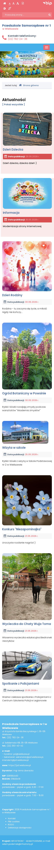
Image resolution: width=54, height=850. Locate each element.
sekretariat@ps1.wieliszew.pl (29, 757)
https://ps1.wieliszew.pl (19, 765)
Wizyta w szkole (25, 435)
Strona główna (29, 85)
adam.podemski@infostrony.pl (17, 844)
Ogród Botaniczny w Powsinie (27, 359)
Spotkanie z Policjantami (27, 668)
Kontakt (12, 818)
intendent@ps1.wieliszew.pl (15, 760)
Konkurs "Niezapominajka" (27, 503)
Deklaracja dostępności (19, 827)
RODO (11, 824)
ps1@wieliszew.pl (21, 754)
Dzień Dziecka (27, 132)
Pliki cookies (14, 821)
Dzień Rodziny (27, 269)
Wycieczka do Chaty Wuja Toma (27, 589)
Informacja (27, 196)
